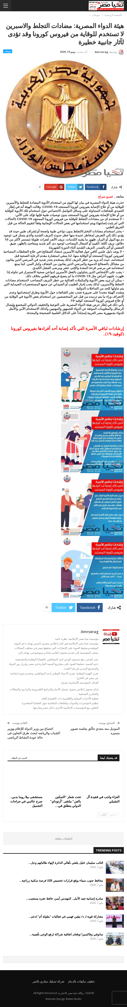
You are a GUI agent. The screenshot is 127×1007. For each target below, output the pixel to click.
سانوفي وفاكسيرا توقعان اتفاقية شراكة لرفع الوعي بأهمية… (66, 934)
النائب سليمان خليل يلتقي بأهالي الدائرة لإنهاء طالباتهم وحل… (65, 863)
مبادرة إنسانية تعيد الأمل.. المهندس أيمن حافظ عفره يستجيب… (64, 898)
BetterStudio (74, 999)
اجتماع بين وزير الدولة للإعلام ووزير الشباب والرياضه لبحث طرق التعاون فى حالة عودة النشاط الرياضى (33, 732)
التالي (102, 814)
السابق (114, 814)
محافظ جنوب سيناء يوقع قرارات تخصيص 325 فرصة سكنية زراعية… (61, 880)
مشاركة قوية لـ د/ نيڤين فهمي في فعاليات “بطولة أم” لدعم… (66, 916)
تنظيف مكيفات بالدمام (81, 981)
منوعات (7, 51)
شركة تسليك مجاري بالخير (48, 981)
